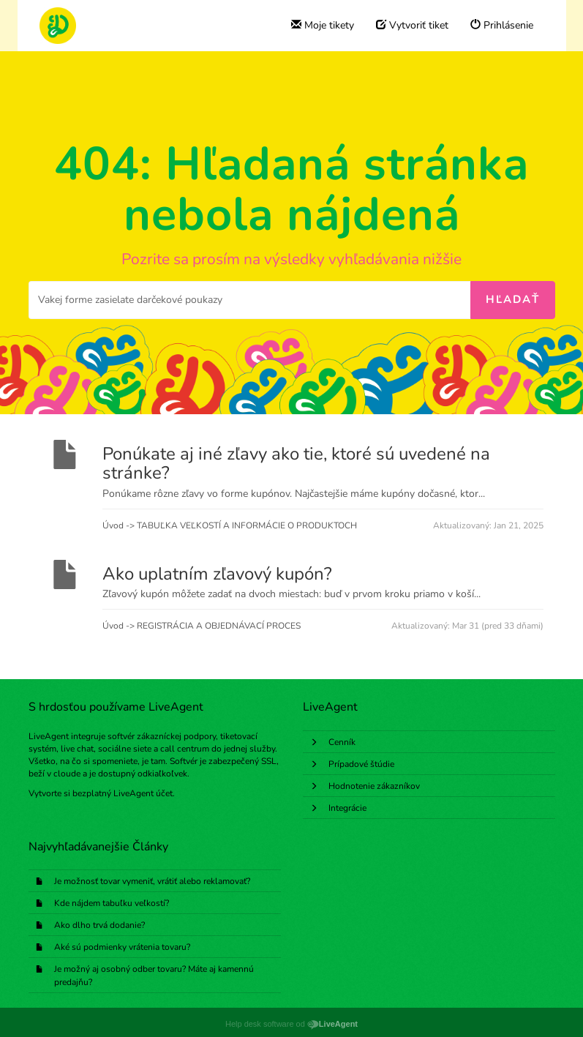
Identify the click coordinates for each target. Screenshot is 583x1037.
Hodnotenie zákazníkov (374, 786)
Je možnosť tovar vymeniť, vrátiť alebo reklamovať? (152, 881)
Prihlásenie (501, 25)
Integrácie (347, 808)
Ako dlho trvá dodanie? (99, 925)
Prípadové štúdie (361, 764)
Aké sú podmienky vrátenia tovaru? (122, 947)
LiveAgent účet (143, 793)
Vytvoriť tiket (412, 25)
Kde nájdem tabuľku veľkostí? (111, 903)
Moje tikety (322, 25)
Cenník (342, 742)
